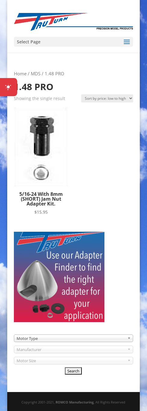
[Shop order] (107, 98)
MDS (35, 74)
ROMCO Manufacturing (75, 402)
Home (20, 74)
